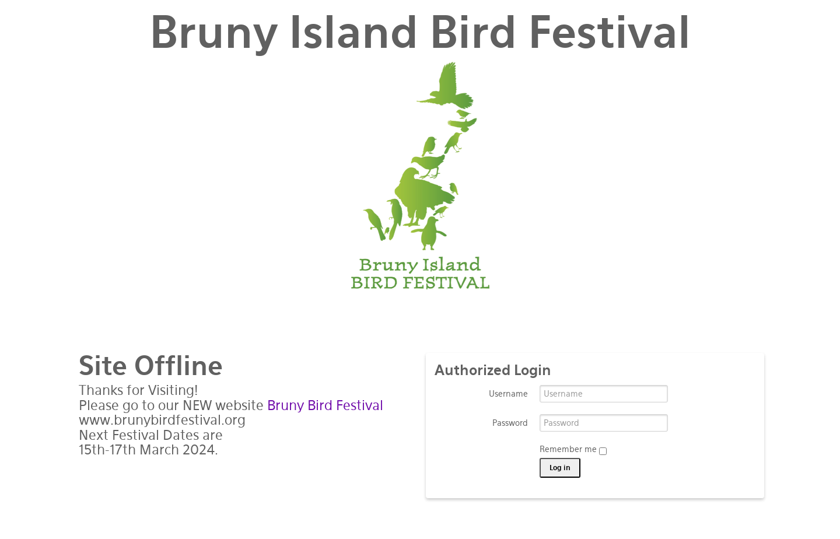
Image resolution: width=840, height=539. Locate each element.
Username (508, 393)
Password (510, 423)
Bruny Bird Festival (325, 405)
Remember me (573, 449)
